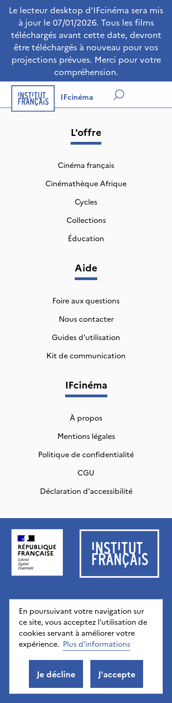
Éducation (86, 238)
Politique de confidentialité (86, 454)
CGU (86, 472)
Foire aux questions (86, 300)
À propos (86, 417)
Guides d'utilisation (86, 337)
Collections (86, 220)
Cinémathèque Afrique (86, 183)
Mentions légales (86, 436)
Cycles (86, 201)
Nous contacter (86, 319)
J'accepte (116, 674)
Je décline (56, 674)
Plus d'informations (96, 643)
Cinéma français (86, 165)
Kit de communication (86, 355)
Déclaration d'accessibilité (86, 491)
